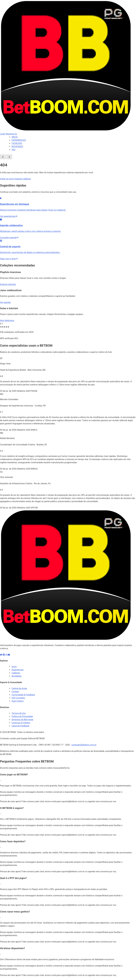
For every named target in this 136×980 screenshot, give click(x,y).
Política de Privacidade (22, 716)
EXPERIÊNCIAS (19, 140)
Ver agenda (5, 302)
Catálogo (16, 673)
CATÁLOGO (17, 143)
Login (2, 134)
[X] (1, 655)
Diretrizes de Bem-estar (22, 719)
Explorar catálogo (22, 179)
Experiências (17, 669)
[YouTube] (9, 655)
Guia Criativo (18, 701)
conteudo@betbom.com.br (84, 745)
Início (14, 666)
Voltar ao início (7, 179)
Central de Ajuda (19, 688)
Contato (15, 691)
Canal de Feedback (20, 726)
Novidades (17, 676)
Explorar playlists (8, 284)
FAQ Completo (18, 698)
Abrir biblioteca (7, 320)
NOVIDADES (17, 146)
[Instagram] (6, 655)
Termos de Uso (19, 713)
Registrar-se (11, 134)
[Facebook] (4, 655)
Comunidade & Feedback (23, 694)
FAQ (13, 149)
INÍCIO (15, 137)
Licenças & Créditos (21, 722)
